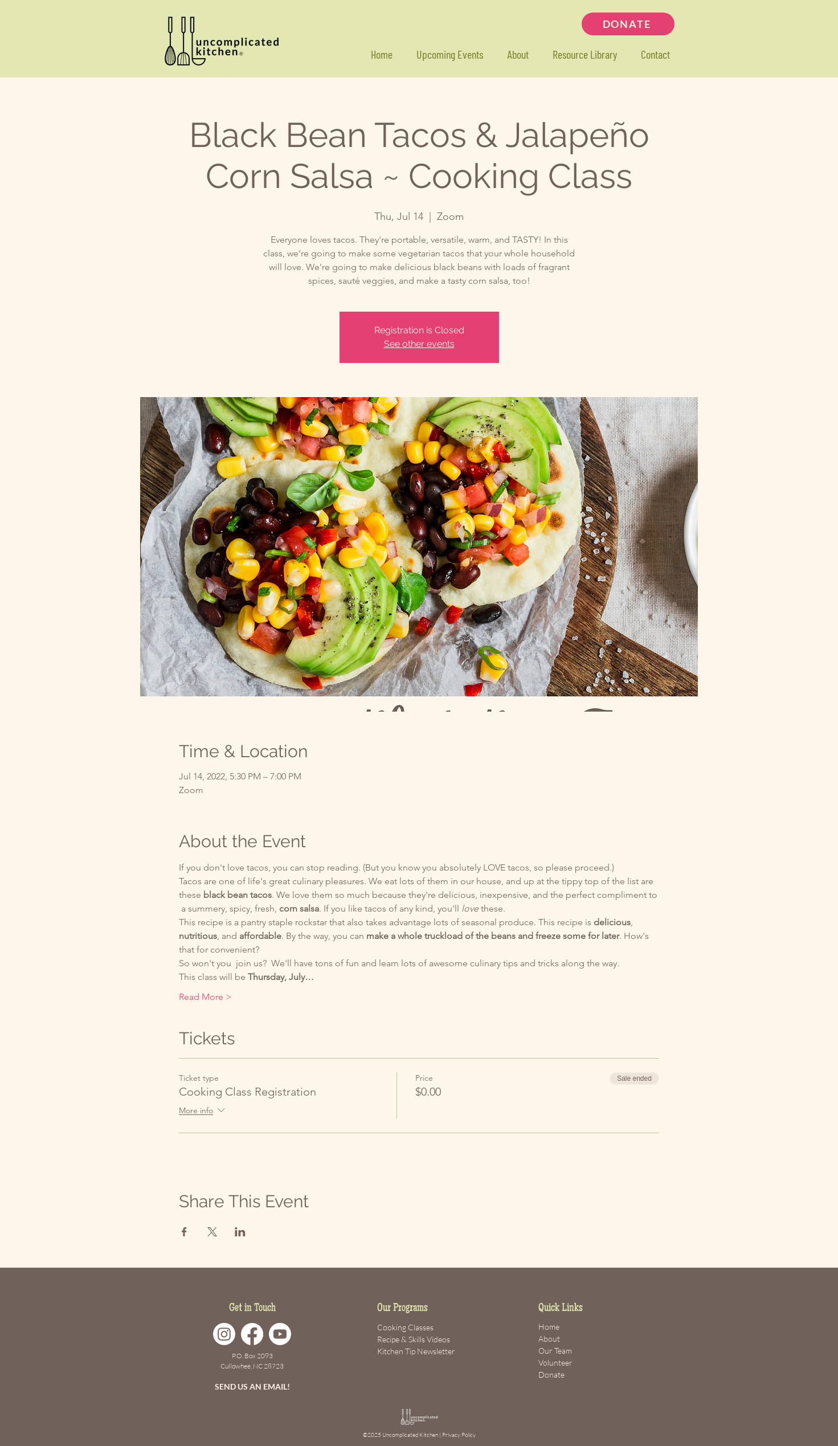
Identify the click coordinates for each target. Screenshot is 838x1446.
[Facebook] (252, 1334)
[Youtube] (280, 1334)
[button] (585, 54)
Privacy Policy (459, 1435)
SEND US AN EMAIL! (252, 1386)
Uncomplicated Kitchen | (412, 1435)
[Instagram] (224, 1334)
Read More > (205, 996)
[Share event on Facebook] (184, 1231)
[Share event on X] (212, 1231)
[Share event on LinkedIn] (240, 1231)
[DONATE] (628, 24)
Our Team (555, 1350)
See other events (419, 343)
